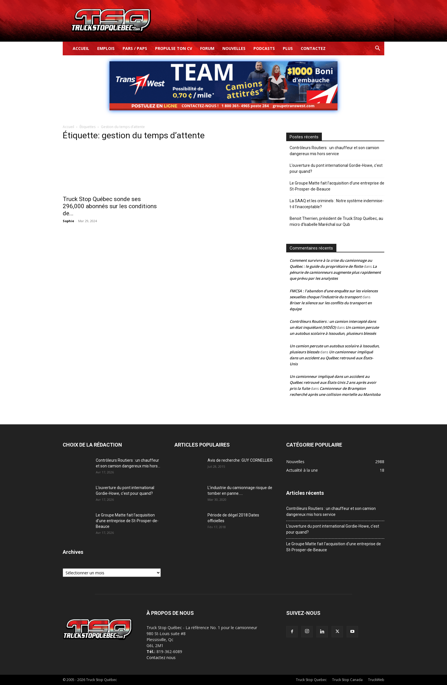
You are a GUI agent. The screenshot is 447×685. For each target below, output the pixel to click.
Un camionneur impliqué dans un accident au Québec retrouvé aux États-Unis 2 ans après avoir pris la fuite (333, 382)
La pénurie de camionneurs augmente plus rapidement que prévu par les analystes (335, 272)
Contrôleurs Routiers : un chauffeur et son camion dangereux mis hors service (334, 150)
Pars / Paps (135, 48)
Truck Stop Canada (347, 679)
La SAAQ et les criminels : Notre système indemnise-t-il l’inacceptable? (337, 203)
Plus (288, 48)
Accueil (81, 48)
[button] (377, 49)
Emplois (106, 48)
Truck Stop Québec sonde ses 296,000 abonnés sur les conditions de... (110, 206)
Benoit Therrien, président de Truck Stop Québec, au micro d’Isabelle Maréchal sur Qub (336, 221)
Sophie (68, 221)
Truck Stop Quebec (311, 679)
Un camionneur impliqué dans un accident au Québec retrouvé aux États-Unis (331, 357)
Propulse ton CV (173, 48)
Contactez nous (161, 657)
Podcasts (264, 48)
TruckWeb (376, 679)
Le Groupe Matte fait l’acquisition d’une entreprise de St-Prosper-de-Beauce (337, 186)
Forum (207, 48)
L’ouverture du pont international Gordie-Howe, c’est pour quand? (336, 168)
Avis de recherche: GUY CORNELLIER (240, 460)
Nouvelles (233, 48)
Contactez (313, 48)
